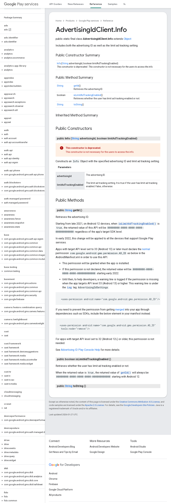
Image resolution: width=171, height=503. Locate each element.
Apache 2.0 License (94, 405)
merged (119, 309)
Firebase (53, 484)
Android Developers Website (104, 446)
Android (53, 473)
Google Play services (89, 20)
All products (55, 495)
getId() (126, 372)
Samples (112, 4)
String (65, 63)
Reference (108, 20)
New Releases (76, 4)
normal (146, 249)
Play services (21, 4)
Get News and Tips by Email (63, 452)
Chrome (53, 479)
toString (78, 104)
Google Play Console (141, 452)
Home (58, 20)
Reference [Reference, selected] (96, 4)
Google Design (97, 452)
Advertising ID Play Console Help (80, 349)
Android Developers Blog (62, 446)
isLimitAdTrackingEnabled (87, 95)
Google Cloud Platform (61, 489)
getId (76, 85)
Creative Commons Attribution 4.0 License (139, 402)
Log (69, 287)
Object (127, 38)
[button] (22, 42)
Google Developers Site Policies (139, 405)
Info (59, 63)
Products (70, 20)
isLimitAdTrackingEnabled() (137, 223)
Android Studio (138, 446)
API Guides (55, 4)
